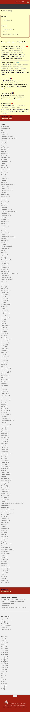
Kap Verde (4, 341)
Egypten (3, 240)
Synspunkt (4, 629)
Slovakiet (3, 497)
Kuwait (3, 352)
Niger (2, 428)
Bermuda (3, 178)
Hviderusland (5, 314)
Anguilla (3, 144)
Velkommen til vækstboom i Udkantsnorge (13, 601)
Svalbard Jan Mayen (6, 513)
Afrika (3, 130)
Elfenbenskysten (5, 246)
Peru (2, 457)
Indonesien (4, 317)
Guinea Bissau (5, 304)
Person (3, 623)
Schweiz (3, 482)
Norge (3, 439)
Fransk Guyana (5, 277)
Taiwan (3, 530)
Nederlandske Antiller (7, 420)
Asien (3, 155)
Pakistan (3, 447)
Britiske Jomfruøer (6, 190)
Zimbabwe (4, 582)
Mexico (3, 402)
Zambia (3, 580)
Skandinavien (5, 493)
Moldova (3, 404)
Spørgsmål (4, 625)
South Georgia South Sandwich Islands (11, 503)
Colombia (4, 219)
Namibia (3, 416)
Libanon (3, 362)
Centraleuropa (5, 215)
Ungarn (3, 559)
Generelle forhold (8, 29)
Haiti (2, 308)
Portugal (3, 460)
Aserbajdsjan (4, 153)
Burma (3, 198)
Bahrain (3, 163)
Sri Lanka (4, 507)
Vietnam (3, 572)
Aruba (3, 151)
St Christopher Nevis (7, 509)
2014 (2, 665)
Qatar (3, 464)
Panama (3, 451)
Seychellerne (4, 487)
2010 (2, 658)
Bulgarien (4, 194)
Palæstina (4, 449)
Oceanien (4, 441)
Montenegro (4, 410)
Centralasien (4, 213)
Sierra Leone (4, 489)
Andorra (3, 140)
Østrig (3, 443)
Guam (3, 296)
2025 (2, 687)
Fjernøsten (4, 271)
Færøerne (4, 263)
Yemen (3, 576)
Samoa (3, 476)
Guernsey (4, 300)
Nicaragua (4, 426)
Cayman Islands (5, 209)
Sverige (3, 515)
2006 (2, 650)
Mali (2, 387)
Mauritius (3, 397)
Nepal (3, 422)
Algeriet (3, 134)
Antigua (3, 146)
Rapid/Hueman (7, 707)
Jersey (3, 335)
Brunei (3, 192)
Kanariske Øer (5, 339)
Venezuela (4, 569)
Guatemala (4, 298)
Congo (3, 223)
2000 (2, 638)
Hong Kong (4, 312)
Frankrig (3, 275)
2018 (2, 673)
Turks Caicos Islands (7, 549)
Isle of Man (4, 325)
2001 (2, 640)
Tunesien (3, 545)
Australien (4, 157)
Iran (2, 321)
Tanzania (3, 532)
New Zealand (5, 424)
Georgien (3, 285)
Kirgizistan (4, 348)
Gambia (3, 283)
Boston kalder (5, 605)
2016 (2, 669)
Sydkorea (4, 522)
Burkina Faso (5, 196)
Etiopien (3, 256)
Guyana (3, 306)
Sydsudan (4, 524)
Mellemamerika (5, 399)
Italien (3, 329)
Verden (3, 571)
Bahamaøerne (5, 161)
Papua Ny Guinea (6, 453)
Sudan (3, 511)
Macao (3, 373)
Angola (3, 142)
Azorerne (3, 159)
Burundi (3, 200)
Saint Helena (4, 472)
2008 (2, 654)
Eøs (2, 250)
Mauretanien (4, 395)
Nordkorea (4, 437)
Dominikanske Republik (7, 236)
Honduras (4, 310)
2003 (2, 644)
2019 (2, 675)
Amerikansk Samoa (6, 136)
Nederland (4, 418)
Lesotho (3, 358)
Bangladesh (4, 169)
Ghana (3, 287)
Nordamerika (4, 431)
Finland (3, 269)
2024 (2, 685)
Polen (3, 458)
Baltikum (3, 167)
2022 (2, 681)
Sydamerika (4, 520)
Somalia (3, 501)
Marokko (3, 391)
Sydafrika (4, 518)
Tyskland (3, 553)
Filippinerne (4, 267)
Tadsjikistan (4, 528)
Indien (3, 316)
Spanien (3, 505)
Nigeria (3, 430)
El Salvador (4, 244)
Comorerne (4, 221)
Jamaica (3, 331)
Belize (3, 174)
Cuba (2, 229)
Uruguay (3, 561)
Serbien (3, 486)
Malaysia (3, 383)
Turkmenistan (5, 547)
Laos (2, 354)
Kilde (2, 622)
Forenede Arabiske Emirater (8, 273)
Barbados (4, 171)
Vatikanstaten (5, 567)
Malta (2, 389)
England (3, 248)
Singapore (4, 491)
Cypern (3, 231)
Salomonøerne (5, 474)
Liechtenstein (5, 368)
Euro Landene (5, 259)
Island (3, 323)
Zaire (2, 578)
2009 (2, 656)
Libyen (3, 366)
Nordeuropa (4, 433)
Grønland (4, 292)
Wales (3, 574)
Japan (3, 333)
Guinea (3, 302)
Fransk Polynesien (6, 279)
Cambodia (4, 202)
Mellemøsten (4, 401)
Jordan (3, 337)
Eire (2, 242)
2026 (2, 689)
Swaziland (4, 516)
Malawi (3, 381)
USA (2, 563)
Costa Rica (4, 227)
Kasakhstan (4, 343)
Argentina (4, 147)
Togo (2, 540)
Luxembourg (4, 372)
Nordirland (4, 435)
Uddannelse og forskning (10, 34)
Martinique (4, 393)
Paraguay (4, 455)
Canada (3, 205)
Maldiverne (4, 385)
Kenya (3, 344)
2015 (2, 667)
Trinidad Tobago (5, 543)
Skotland (3, 495)
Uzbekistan (4, 565)
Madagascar (4, 375)
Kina (2, 346)
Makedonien (4, 379)
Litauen (3, 370)
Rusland (3, 468)
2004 (2, 646)
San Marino (4, 478)
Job (4, 31)
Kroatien (3, 350)
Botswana (4, 186)
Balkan (3, 165)
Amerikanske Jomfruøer (7, 138)
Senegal (3, 484)
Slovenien (4, 499)
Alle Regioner (7, 20)
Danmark (3, 232)
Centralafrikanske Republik (8, 211)
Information (4, 620)
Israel (2, 327)
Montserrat (4, 412)
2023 (2, 683)
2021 (2, 679)
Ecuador (3, 238)
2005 (2, 648)
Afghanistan (4, 128)
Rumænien (4, 466)
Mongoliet (4, 408)
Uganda (3, 555)
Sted (2, 627)
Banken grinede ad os (8, 603)
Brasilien (3, 188)
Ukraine (3, 557)
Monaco (3, 406)
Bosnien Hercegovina (7, 184)
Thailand (3, 536)
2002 (2, 642)
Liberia (3, 364)
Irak (2, 319)
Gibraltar (3, 288)
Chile (2, 217)
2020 (2, 677)
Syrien (3, 526)
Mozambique (4, 414)
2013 (2, 663)
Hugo (21, 707)
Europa (3, 261)
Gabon (3, 281)
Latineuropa (4, 356)
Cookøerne (4, 225)
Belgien (3, 173)
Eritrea (3, 252)
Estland (3, 254)
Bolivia (3, 182)
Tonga (3, 542)
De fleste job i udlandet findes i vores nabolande (14, 599)
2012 (2, 661)
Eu (2, 258)
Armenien (4, 149)
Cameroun (4, 203)
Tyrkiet (3, 551)
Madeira (3, 377)
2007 (2, 652)
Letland (3, 360)
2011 (2, 660)
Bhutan (3, 180)
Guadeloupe (4, 294)
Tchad (3, 534)
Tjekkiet (3, 538)
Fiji (2, 265)
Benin (3, 176)
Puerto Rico (4, 462)
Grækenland (4, 290)
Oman (3, 445)
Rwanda (3, 470)
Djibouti (3, 234)
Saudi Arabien (5, 480)
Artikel (3, 618)
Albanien (3, 132)
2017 (2, 671)
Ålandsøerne (4, 126)
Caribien (3, 207)
